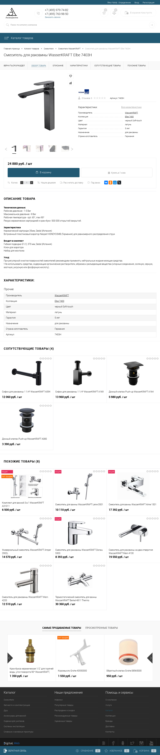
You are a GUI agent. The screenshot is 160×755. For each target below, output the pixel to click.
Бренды (109, 719)
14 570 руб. (26, 557)
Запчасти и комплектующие (17, 703)
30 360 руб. (79, 604)
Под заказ (93, 182)
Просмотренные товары (101, 626)
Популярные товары (64, 703)
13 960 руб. (79, 397)
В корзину (43, 172)
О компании (111, 698)
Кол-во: (14, 182)
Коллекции (110, 714)
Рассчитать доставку (71, 182)
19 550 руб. (133, 557)
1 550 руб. (67, 674)
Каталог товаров (18, 38)
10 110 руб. (79, 510)
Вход (137, 2)
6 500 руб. (26, 510)
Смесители (9, 698)
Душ (6, 709)
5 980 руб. (133, 397)
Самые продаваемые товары (61, 626)
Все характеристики (131, 107)
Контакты (110, 730)
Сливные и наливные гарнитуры (18, 730)
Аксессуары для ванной (15, 714)
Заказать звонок (53, 17)
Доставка (109, 725)
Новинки (58, 698)
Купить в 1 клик (117, 173)
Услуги (108, 703)
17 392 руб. (133, 510)
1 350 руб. (19, 674)
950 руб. (114, 674)
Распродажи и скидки (65, 709)
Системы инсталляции (14, 725)
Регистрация (148, 2)
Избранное (117, 751)
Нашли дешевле (46, 182)
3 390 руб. (26, 444)
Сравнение (88, 751)
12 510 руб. (26, 604)
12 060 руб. (26, 397)
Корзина (144, 751)
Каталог (109, 709)
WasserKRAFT (131, 113)
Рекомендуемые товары (66, 714)
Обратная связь (15, 751)
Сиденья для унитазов (14, 719)
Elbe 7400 (129, 117)
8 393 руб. (79, 557)
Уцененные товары (63, 719)
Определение (124, 2)
